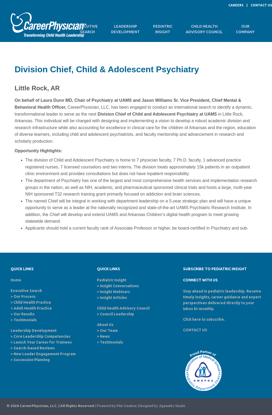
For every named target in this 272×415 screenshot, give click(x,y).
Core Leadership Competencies (42, 336)
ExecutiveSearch (87, 29)
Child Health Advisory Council (123, 308)
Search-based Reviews (34, 348)
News (105, 336)
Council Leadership (117, 314)
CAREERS (235, 5)
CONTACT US (261, 5)
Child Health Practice (32, 302)
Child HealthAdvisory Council (204, 29)
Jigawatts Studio (172, 406)
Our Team (109, 330)
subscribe (215, 319)
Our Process (25, 296)
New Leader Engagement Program (45, 354)
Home (16, 280)
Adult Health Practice (33, 308)
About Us (105, 325)
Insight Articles (113, 297)
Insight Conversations (119, 286)
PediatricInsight (162, 29)
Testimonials (25, 320)
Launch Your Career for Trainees (43, 342)
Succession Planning (32, 360)
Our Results (24, 314)
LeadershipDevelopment (125, 29)
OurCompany (245, 29)
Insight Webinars (115, 292)
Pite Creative (127, 406)
